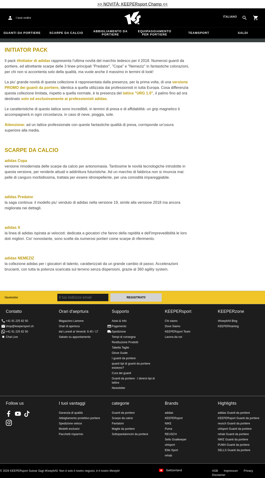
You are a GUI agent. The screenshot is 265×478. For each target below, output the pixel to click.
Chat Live (12, 337)
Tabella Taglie (120, 347)
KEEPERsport (178, 311)
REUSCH (171, 434)
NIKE (168, 423)
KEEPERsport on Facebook (9, 414)
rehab (168, 455)
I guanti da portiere (124, 358)
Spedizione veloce (70, 423)
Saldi (243, 33)
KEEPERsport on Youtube (18, 414)
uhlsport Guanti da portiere (235, 428)
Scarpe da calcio (66, 33)
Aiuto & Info (119, 321)
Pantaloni (118, 423)
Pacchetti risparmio (71, 434)
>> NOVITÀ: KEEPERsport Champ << (132, 4)
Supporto (120, 311)
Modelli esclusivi (69, 428)
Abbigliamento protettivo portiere (79, 418)
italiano (230, 16)
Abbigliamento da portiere (110, 32)
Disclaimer (219, 475)
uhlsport (170, 444)
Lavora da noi (173, 337)
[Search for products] (244, 18)
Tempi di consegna (124, 337)
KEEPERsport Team (177, 331)
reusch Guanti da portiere (234, 423)
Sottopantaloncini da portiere (130, 434)
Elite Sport (171, 450)
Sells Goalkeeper (176, 439)
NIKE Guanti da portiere (233, 439)
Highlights (227, 403)
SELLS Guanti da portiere (234, 450)
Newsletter (118, 388)
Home (132, 17)
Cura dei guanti (121, 373)
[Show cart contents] (255, 18)
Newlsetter (11, 297)
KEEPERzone (231, 311)
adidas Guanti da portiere (234, 412)
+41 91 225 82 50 (17, 321)
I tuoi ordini (23, 17)
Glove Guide (120, 353)
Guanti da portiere (22, 33)
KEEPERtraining (228, 326)
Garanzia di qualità (71, 412)
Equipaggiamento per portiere (154, 32)
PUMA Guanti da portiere (234, 444)
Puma (168, 428)
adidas (169, 412)
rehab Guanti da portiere (233, 434)
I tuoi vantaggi (72, 403)
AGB (215, 470)
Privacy (248, 470)
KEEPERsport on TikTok (27, 414)
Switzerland (174, 470)
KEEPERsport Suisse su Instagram (9, 423)
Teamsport (198, 33)
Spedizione (119, 331)
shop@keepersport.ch (20, 326)
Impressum (231, 470)
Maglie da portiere (123, 428)
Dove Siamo (172, 326)
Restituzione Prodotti (125, 342)
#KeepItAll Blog (227, 321)
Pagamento (119, 326)
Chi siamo (171, 321)
